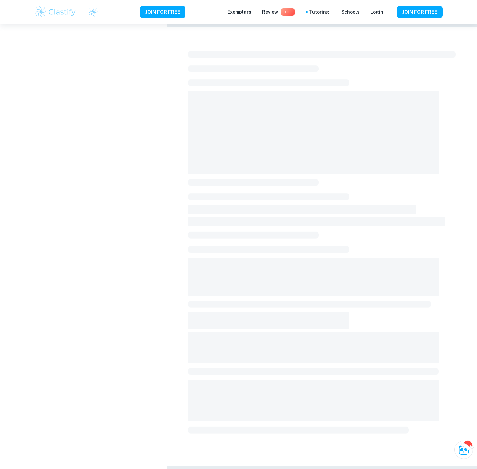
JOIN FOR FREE (162, 12)
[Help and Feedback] (390, 12)
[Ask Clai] (463, 450)
